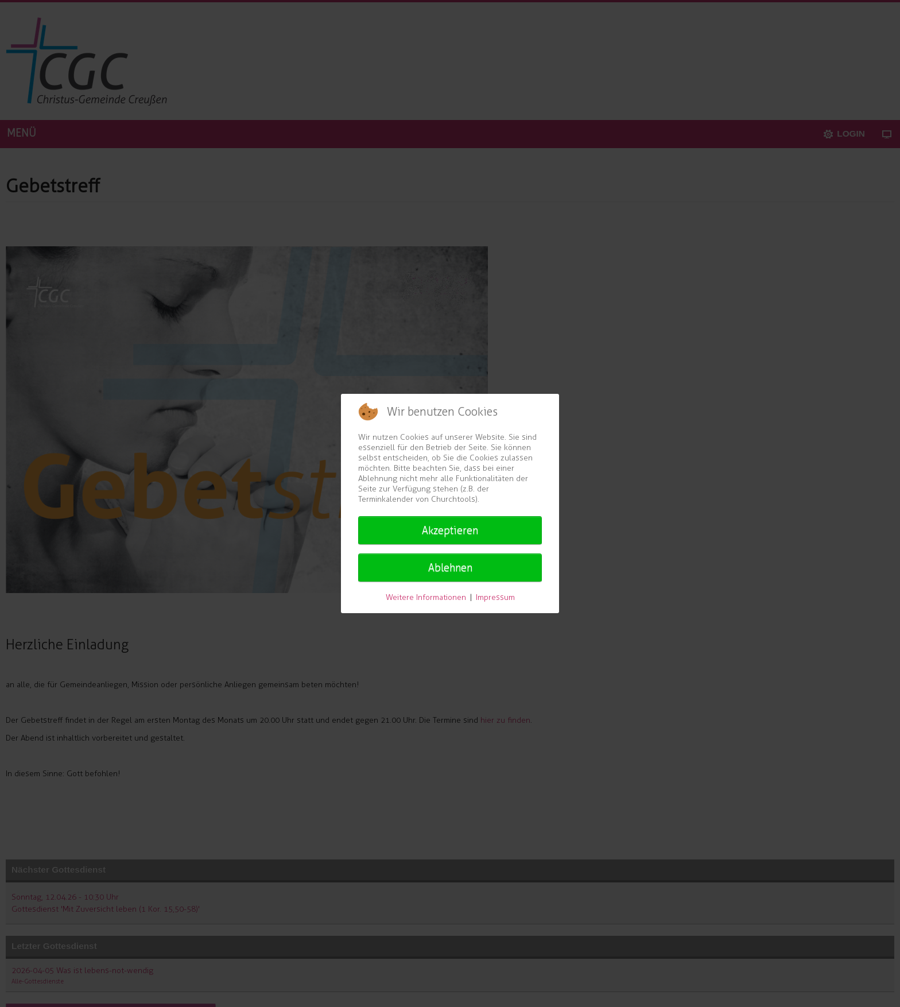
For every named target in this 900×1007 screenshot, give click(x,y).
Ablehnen (450, 567)
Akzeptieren (450, 530)
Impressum (495, 597)
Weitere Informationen (426, 597)
